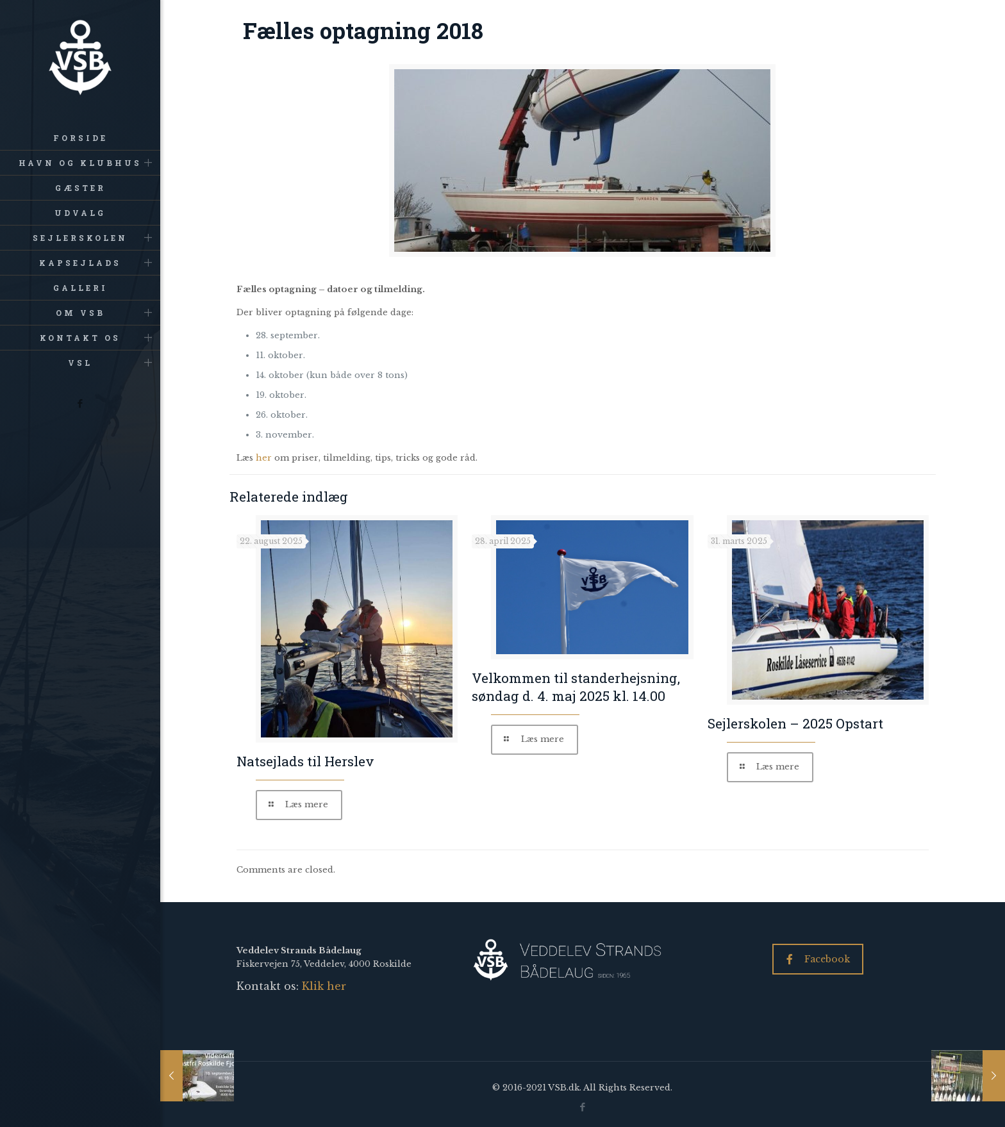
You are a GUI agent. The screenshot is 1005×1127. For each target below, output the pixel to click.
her (264, 457)
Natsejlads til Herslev (305, 761)
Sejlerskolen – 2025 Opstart (795, 723)
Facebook (818, 959)
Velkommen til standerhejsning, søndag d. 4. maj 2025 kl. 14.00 (576, 687)
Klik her (324, 986)
